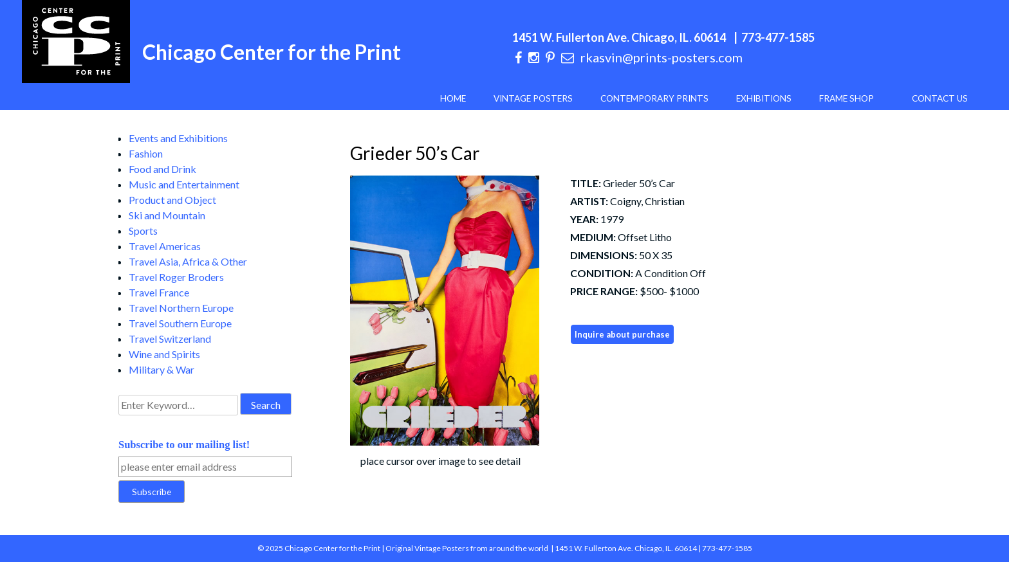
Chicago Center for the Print (271, 51)
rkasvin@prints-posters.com (661, 57)
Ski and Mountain (167, 215)
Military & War (161, 369)
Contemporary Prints (654, 98)
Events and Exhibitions (178, 138)
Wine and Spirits (164, 354)
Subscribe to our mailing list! (184, 445)
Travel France (159, 292)
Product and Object (172, 200)
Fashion (146, 153)
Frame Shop (846, 98)
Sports (143, 230)
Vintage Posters (533, 98)
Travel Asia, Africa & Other (188, 261)
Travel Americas (165, 246)
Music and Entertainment (184, 184)
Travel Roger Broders (176, 277)
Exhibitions (763, 98)
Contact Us (940, 98)
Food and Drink (162, 169)
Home (453, 98)
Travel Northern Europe (181, 308)
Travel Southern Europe (180, 323)
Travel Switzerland (170, 338)
